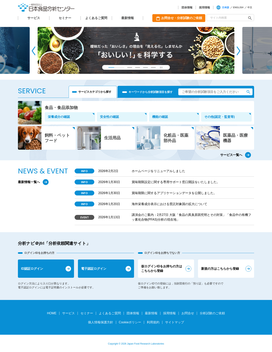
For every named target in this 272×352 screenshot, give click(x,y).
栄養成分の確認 (59, 116)
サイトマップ (174, 322)
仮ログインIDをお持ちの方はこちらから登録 (161, 268)
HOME (51, 313)
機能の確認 (160, 116)
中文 (249, 7)
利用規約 (153, 322)
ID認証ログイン (32, 268)
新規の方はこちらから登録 (220, 268)
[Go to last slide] (33, 50)
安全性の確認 (109, 116)
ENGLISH (238, 7)
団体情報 (186, 7)
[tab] (116, 67)
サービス (33, 18)
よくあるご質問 (96, 18)
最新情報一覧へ (29, 182)
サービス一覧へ (231, 155)
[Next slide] (238, 50)
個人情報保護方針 (100, 322)
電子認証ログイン (93, 268)
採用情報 (204, 7)
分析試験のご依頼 (212, 313)
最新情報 (127, 18)
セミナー (65, 18)
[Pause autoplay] (161, 67)
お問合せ (187, 313)
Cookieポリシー (130, 322)
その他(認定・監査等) (219, 116)
